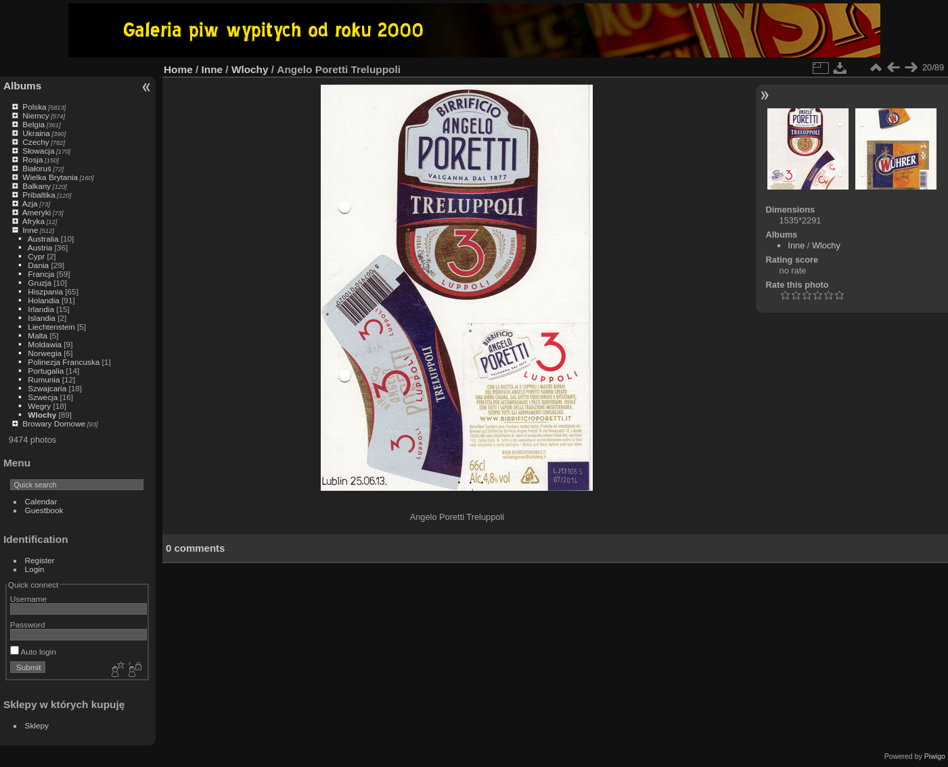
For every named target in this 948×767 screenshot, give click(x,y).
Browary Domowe (53, 423)
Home (178, 69)
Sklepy (37, 725)
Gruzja (39, 282)
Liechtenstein (51, 326)
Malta (37, 335)
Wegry (39, 405)
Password (27, 624)
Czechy (35, 141)
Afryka (33, 221)
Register (40, 560)
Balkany (36, 185)
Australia (43, 238)
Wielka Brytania (50, 177)
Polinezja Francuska (63, 361)
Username (28, 598)
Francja (41, 273)
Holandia (43, 300)
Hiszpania (45, 291)
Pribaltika (38, 194)
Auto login (33, 651)
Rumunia (44, 379)
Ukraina (36, 133)
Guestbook (44, 510)
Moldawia (45, 344)
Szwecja (43, 397)
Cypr (36, 256)
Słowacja (38, 150)
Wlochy (42, 414)
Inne (30, 229)
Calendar (41, 501)
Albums (22, 85)
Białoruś (36, 168)
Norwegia (45, 353)
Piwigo (934, 756)
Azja (30, 203)
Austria (40, 247)
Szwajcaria (47, 388)
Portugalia (46, 370)
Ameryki (36, 212)
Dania (38, 265)
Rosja (32, 159)
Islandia (41, 317)
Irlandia (41, 309)
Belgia (33, 124)
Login (35, 569)
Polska (34, 106)
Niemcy (35, 115)
